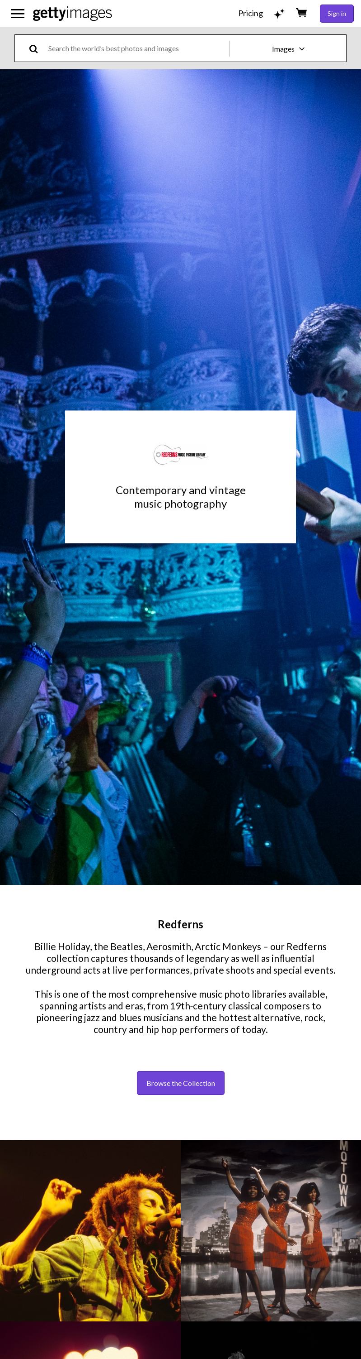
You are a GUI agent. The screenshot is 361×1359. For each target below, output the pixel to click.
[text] (137, 48)
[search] (37, 48)
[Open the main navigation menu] (17, 14)
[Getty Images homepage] (72, 13)
